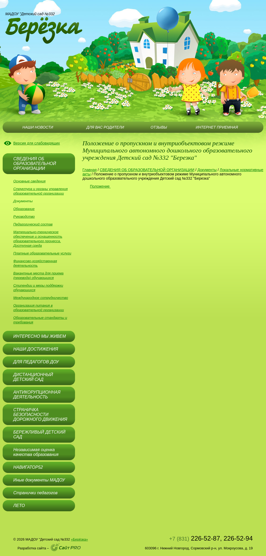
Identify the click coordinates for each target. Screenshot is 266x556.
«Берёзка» (79, 539)
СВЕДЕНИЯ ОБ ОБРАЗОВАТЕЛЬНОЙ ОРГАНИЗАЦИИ (147, 170)
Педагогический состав (33, 224)
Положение (100, 186)
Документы (23, 201)
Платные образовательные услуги (42, 253)
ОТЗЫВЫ (159, 127)
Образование (24, 209)
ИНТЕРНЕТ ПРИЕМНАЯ (217, 127)
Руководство (24, 217)
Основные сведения (29, 181)
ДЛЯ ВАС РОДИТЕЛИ (105, 127)
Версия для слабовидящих (36, 143)
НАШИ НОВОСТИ (37, 127)
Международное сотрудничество (40, 298)
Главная (89, 170)
